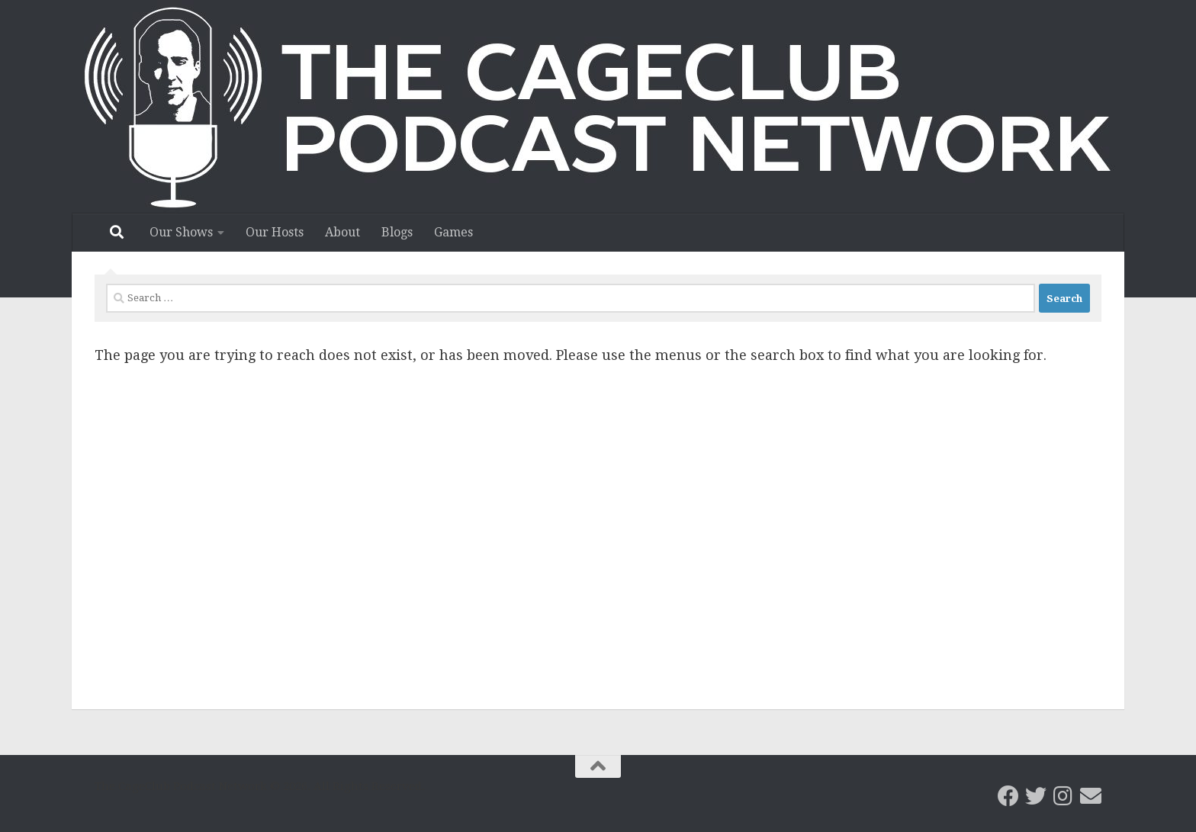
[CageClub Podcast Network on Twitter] (1035, 796)
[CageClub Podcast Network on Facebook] (1008, 796)
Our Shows (181, 232)
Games (453, 232)
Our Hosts (275, 232)
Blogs (397, 232)
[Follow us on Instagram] (1063, 796)
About (342, 232)
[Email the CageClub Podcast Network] (1090, 796)
